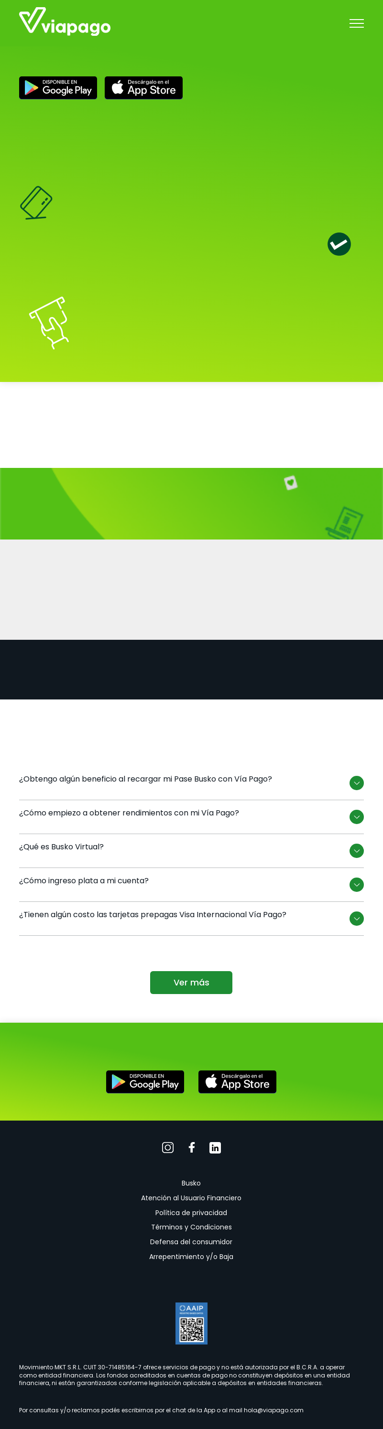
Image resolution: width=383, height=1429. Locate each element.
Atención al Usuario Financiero (191, 1198)
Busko (191, 1183)
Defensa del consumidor (191, 1242)
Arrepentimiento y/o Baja (191, 1256)
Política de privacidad (191, 1212)
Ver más (191, 982)
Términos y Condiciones (191, 1227)
